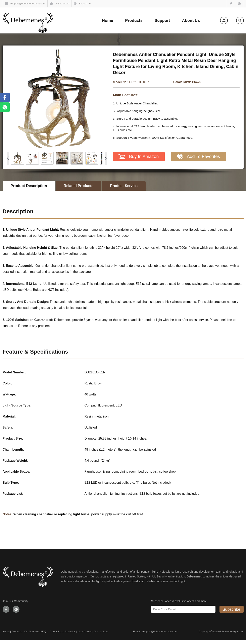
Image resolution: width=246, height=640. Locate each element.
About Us (70, 631)
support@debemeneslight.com (160, 631)
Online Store (101, 631)
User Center (85, 631)
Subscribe (231, 609)
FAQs (44, 631)
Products (17, 631)
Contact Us (56, 631)
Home (6, 631)
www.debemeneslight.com (228, 631)
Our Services (31, 631)
